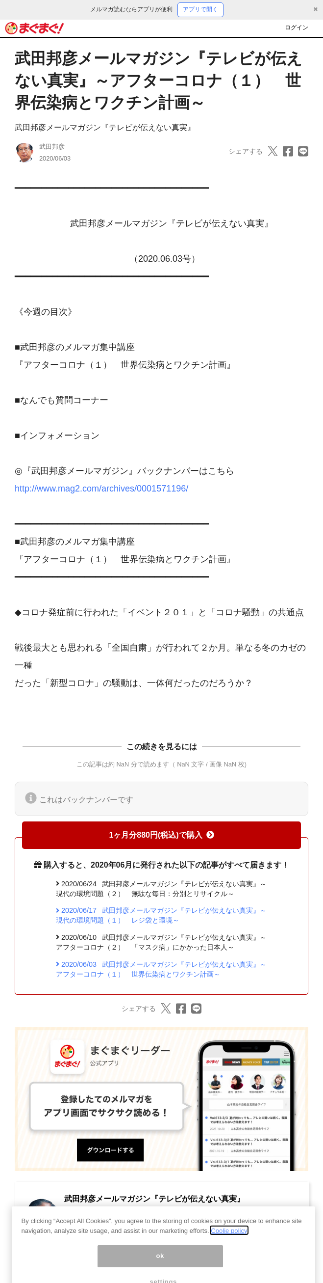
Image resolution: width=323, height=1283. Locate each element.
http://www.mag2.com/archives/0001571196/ (101, 488)
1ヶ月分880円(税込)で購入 (161, 835)
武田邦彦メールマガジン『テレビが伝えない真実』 (105, 127)
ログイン (296, 27)
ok (160, 1266)
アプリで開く (200, 9)
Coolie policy (229, 1240)
